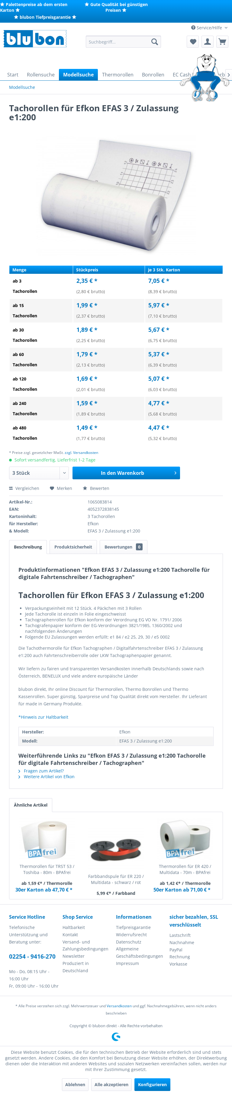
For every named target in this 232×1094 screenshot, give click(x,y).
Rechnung (179, 957)
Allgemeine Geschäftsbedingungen (139, 952)
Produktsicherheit (73, 547)
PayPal (175, 950)
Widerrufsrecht (131, 934)
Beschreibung (28, 547)
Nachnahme (181, 942)
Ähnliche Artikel (30, 805)
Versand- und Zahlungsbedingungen (85, 945)
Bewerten (96, 488)
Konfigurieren (152, 1084)
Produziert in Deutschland (76, 966)
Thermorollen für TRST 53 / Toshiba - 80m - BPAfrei (47, 869)
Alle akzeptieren (111, 1084)
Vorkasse (178, 964)
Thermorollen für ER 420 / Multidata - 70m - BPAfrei (185, 869)
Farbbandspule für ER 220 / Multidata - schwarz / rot (116, 879)
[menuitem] (123, 42)
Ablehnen (75, 1084)
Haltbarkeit (74, 927)
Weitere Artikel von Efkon (46, 776)
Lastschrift (180, 935)
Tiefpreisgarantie (133, 927)
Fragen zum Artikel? (41, 771)
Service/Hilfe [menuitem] (207, 28)
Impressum (127, 963)
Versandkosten (119, 1005)
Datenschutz (128, 942)
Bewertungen (124, 546)
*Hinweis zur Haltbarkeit (43, 717)
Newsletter (74, 956)
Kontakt (70, 934)
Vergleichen (24, 488)
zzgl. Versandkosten (81, 452)
